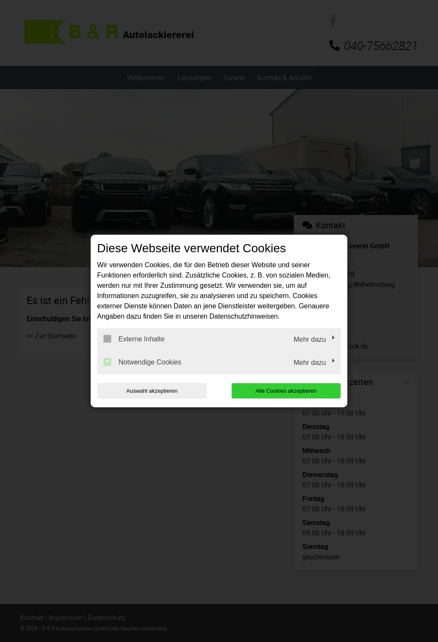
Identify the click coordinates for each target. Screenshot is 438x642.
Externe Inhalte (134, 339)
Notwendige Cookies (142, 362)
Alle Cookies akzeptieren (286, 391)
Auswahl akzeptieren (152, 391)
